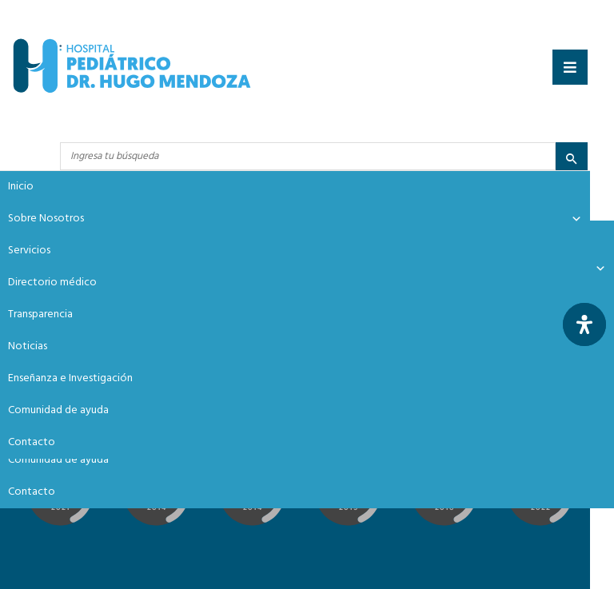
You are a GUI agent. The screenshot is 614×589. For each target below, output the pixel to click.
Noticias (27, 346)
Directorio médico (52, 282)
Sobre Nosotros (295, 219)
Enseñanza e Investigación (70, 378)
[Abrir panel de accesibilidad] (584, 324)
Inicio (21, 186)
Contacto (31, 492)
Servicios (29, 250)
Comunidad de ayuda (58, 460)
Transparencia (40, 314)
